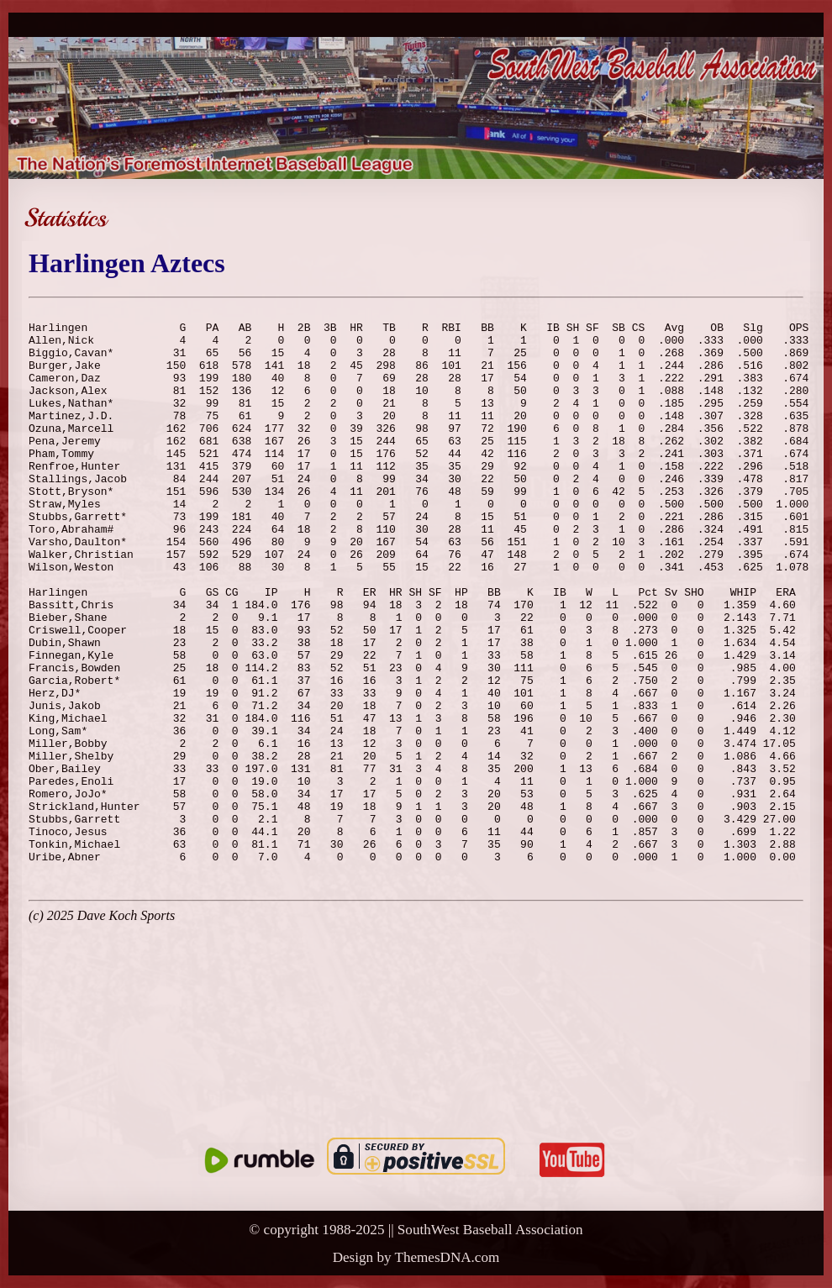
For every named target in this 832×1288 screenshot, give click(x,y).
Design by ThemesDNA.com (416, 1257)
